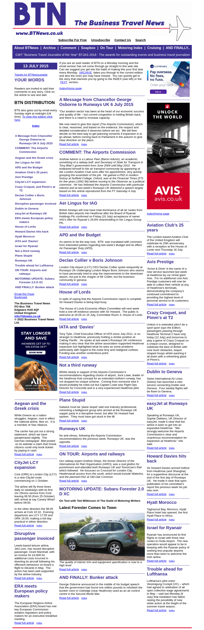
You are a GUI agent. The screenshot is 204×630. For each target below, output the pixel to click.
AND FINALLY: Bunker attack (34, 287)
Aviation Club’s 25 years (31, 172)
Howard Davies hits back (31, 231)
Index (36, 125)
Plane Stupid (23, 255)
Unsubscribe (100, 40)
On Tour (106, 48)
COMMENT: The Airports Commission (97, 152)
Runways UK (23, 260)
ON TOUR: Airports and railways (92, 454)
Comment (68, 48)
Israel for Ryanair (26, 246)
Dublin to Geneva (26, 208)
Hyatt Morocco (25, 236)
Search (140, 40)
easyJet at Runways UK (31, 213)
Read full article (24, 454)
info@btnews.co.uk (28, 316)
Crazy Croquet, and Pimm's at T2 (166, 315)
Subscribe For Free (72, 40)
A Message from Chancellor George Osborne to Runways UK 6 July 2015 (34, 139)
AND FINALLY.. (178, 48)
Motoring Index (130, 48)
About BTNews (26, 48)
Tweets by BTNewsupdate (31, 74)
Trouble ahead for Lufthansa (34, 265)
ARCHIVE (85, 72)
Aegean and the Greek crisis (34, 157)
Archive (49, 48)
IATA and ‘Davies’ (26, 241)
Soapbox (88, 48)
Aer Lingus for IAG (27, 162)
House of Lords (25, 226)
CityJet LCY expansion (30, 182)
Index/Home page (70, 88)
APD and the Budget (29, 167)
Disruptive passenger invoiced (35, 203)
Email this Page (24, 294)
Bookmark (21, 297)
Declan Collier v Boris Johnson (91, 260)
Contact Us (122, 40)
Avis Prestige (24, 177)
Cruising (154, 48)
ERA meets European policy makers (31, 591)
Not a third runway (27, 251)
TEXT (63, 82)
